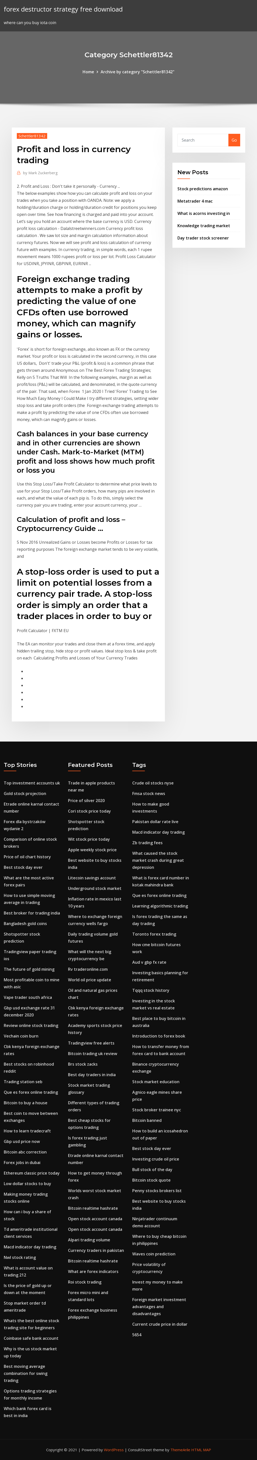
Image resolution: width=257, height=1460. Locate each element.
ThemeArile (180, 1449)
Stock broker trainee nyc (156, 1110)
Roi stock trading (84, 1282)
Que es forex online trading (31, 1092)
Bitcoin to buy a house (25, 1103)
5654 (136, 1334)
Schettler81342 (32, 135)
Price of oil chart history (27, 857)
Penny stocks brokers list (157, 1190)
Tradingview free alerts (91, 1043)
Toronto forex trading (154, 934)
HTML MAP (201, 1449)
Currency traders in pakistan (96, 1250)
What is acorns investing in (203, 213)
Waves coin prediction (153, 1254)
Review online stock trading (31, 1025)
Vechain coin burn (21, 1036)
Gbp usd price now (22, 1141)
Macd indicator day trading (30, 1247)
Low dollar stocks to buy (27, 1183)
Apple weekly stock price (92, 850)
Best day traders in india (92, 1074)
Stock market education (155, 1081)
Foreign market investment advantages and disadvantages (159, 1306)
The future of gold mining (29, 969)
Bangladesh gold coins (25, 923)
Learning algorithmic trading (160, 906)
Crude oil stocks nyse (153, 783)
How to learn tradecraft (27, 1131)
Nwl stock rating (20, 1257)
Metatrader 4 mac (195, 201)
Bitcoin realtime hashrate (93, 1208)
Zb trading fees (147, 842)
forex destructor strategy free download (63, 9)
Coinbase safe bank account (31, 1338)
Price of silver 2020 (86, 800)
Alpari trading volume (89, 1240)
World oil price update (89, 980)
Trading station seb (23, 1081)
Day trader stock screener (203, 238)
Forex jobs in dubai (22, 1162)
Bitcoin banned (147, 1120)
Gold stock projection (25, 793)
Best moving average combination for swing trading (25, 1373)
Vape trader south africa (28, 997)
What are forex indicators (93, 1271)
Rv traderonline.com (88, 969)
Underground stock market (94, 888)
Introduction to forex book (158, 1036)
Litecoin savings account (92, 878)
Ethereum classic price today (32, 1173)
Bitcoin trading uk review (92, 1053)
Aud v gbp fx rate (149, 962)
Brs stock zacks (83, 1064)
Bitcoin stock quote (151, 1180)
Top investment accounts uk (32, 783)
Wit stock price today (89, 839)
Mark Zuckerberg (40, 172)
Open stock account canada (95, 1219)
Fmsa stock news (148, 793)
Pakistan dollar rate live (155, 821)
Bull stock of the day (152, 1169)
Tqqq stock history (150, 990)
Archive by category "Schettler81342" (137, 72)
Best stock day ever (23, 867)
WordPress (114, 1449)
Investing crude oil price (155, 1159)
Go (234, 140)
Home (88, 72)
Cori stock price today (89, 811)
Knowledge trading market (203, 225)
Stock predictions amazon (202, 189)
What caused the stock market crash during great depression (158, 860)
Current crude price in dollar (159, 1324)
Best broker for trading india (32, 913)
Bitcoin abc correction (25, 1152)
